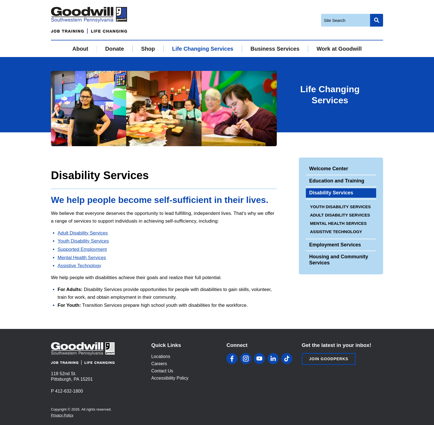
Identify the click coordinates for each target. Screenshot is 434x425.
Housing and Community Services (338, 260)
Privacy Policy (62, 415)
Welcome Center (328, 168)
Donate (114, 49)
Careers (159, 363)
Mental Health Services (82, 257)
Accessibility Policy (169, 378)
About (80, 49)
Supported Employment (82, 249)
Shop (148, 49)
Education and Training (336, 181)
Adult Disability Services (83, 233)
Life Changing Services (202, 49)
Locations (160, 356)
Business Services (274, 49)
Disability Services (331, 192)
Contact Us (162, 371)
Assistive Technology (79, 265)
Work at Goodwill (339, 49)
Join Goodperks (328, 359)
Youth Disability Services (83, 241)
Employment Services (335, 245)
